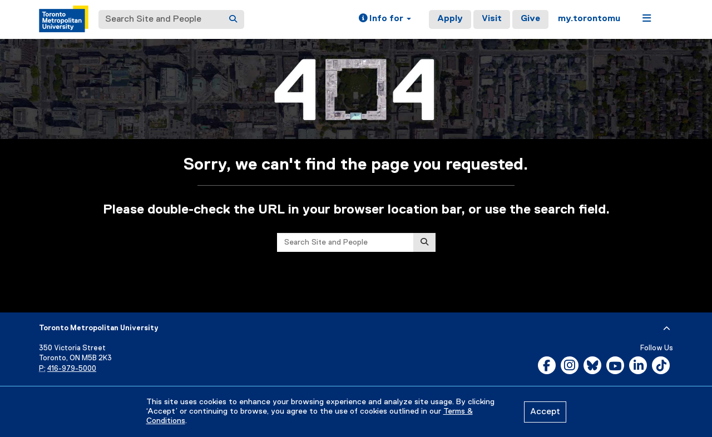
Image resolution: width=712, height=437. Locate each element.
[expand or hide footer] (666, 328)
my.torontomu (589, 18)
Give (530, 18)
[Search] (233, 19)
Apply (450, 18)
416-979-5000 (71, 369)
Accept (545, 412)
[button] (384, 19)
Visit (492, 18)
